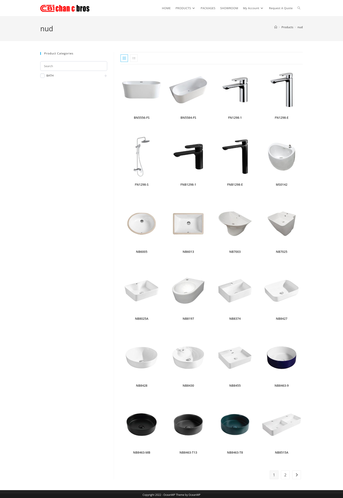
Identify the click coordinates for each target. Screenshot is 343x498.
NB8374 (235, 318)
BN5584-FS (188, 117)
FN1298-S (142, 184)
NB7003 (235, 252)
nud (300, 27)
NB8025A (141, 318)
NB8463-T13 (188, 452)
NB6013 (188, 252)
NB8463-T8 (235, 452)
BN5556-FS (142, 117)
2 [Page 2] (285, 474)
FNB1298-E (235, 184)
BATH (50, 75)
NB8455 (235, 385)
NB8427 (281, 318)
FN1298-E (282, 117)
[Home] (275, 27)
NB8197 (188, 318)
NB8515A (281, 452)
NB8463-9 (282, 385)
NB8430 (188, 385)
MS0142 (281, 184)
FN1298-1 (235, 117)
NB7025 (281, 252)
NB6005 (141, 252)
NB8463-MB (141, 452)
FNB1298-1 (188, 184)
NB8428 (141, 385)
